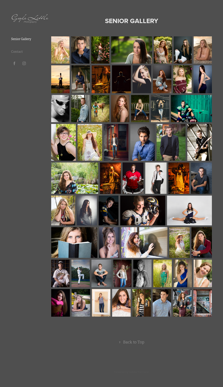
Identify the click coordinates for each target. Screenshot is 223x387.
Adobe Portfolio (139, 372)
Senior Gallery (21, 39)
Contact (17, 52)
